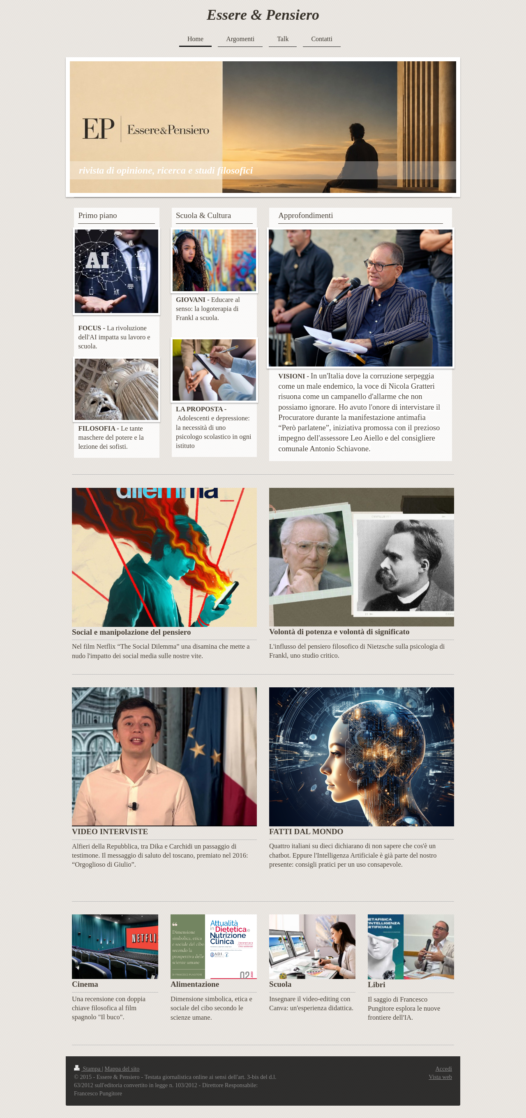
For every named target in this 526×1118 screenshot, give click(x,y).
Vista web (440, 1077)
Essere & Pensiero (263, 15)
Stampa (88, 1068)
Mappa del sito (122, 1068)
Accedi (444, 1068)
